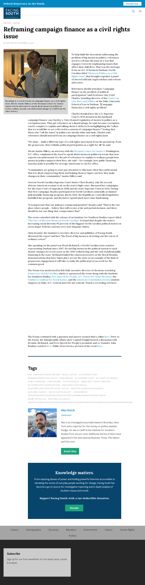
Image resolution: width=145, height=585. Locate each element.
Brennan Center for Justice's (89, 151)
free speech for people (74, 385)
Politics (7, 23)
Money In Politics (37, 399)
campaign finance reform (46, 374)
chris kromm (54, 381)
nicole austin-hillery (60, 392)
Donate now (132, 3)
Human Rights (127, 529)
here (107, 336)
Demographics (33, 529)
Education (71, 529)
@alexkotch (66, 415)
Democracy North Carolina (42, 273)
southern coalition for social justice (48, 388)
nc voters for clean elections (44, 385)
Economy (53, 529)
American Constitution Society (93, 279)
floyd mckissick (71, 381)
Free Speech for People (64, 276)
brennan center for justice (42, 378)
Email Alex (70, 451)
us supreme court (88, 374)
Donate (74, 508)
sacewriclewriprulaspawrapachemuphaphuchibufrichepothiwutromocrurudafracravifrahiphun (80, 402)
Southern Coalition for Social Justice (47, 279)
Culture (14, 529)
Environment (90, 529)
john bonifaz (80, 392)
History (108, 529)
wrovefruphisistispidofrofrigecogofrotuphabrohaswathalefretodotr (67, 395)
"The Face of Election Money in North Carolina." (53, 220)
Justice (16, 23)
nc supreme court (84, 378)
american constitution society (87, 388)
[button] (140, 11)
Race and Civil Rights (59, 399)
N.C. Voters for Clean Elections (95, 276)
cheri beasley (66, 378)
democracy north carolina (95, 381)
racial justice (69, 374)
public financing (36, 381)
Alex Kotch (11, 43)
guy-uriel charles (37, 392)
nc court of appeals (107, 378)
